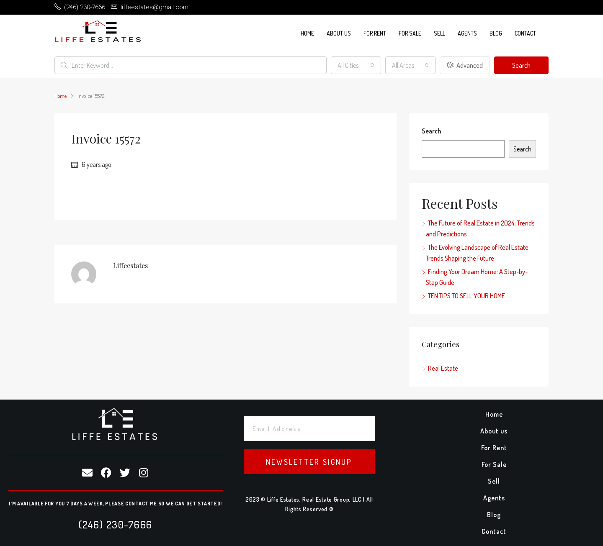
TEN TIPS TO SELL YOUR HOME (466, 296)
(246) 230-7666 (115, 524)
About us (339, 33)
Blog (496, 33)
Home (307, 33)
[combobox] (356, 65)
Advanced (465, 65)
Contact (525, 33)
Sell (439, 33)
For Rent (374, 33)
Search (521, 65)
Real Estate (443, 368)
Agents (467, 33)
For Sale (410, 33)
